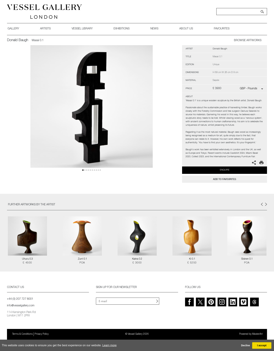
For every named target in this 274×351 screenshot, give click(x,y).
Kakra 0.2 (137, 259)
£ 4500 (27, 263)
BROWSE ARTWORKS (247, 40)
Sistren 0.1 (247, 259)
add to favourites (224, 179)
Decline (245, 345)
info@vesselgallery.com (20, 305)
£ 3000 (137, 263)
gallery (13, 28)
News (154, 28)
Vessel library (82, 28)
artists (45, 28)
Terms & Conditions (22, 334)
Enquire (224, 170)
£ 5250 (192, 263)
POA (82, 263)
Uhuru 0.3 (27, 259)
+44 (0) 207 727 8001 (20, 299)
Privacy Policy (42, 334)
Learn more (109, 345)
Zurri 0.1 (82, 259)
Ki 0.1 (192, 259)
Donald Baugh (17, 40)
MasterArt (257, 334)
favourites (221, 28)
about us (186, 28)
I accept (261, 345)
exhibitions (121, 28)
